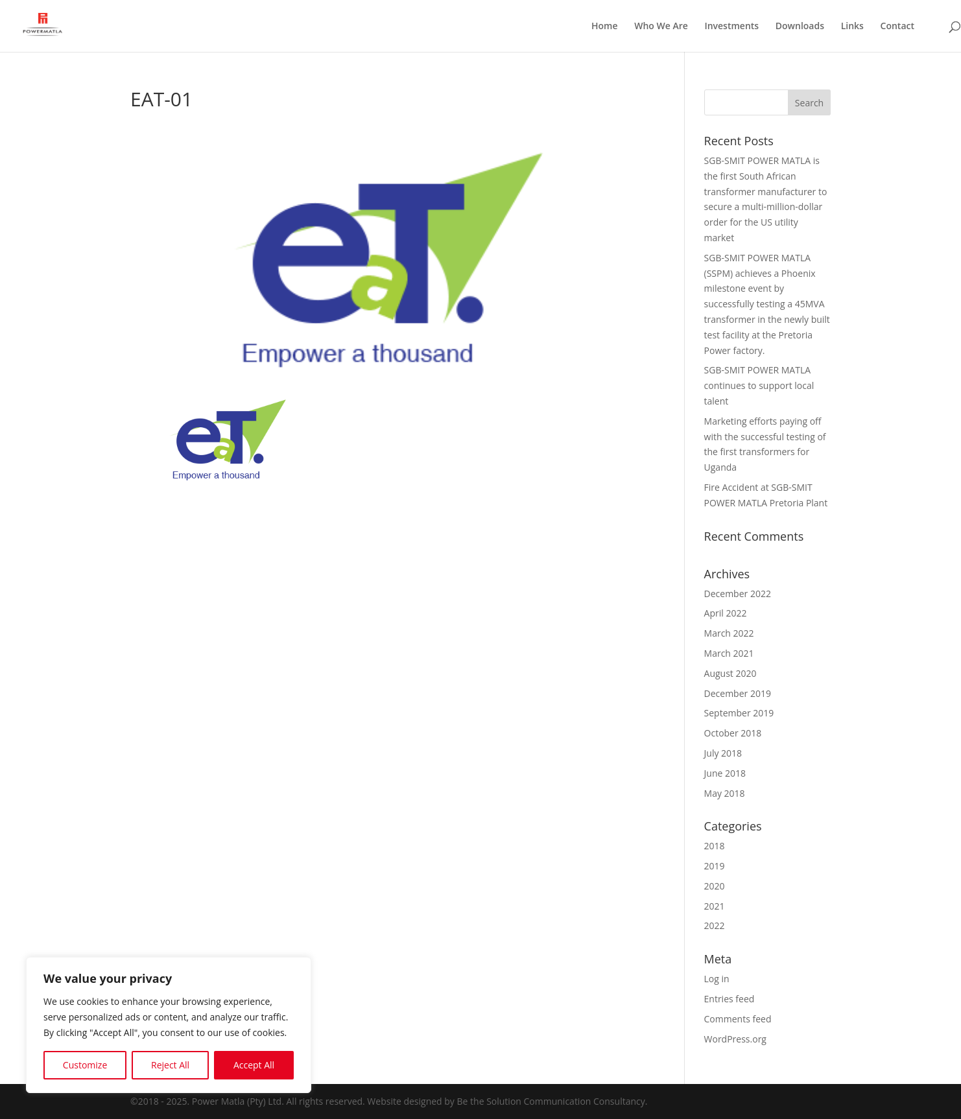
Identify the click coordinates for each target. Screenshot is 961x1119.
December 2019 (737, 693)
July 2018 (723, 753)
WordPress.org (735, 1039)
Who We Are (661, 26)
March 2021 (729, 653)
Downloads (800, 26)
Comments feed (738, 1019)
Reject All (170, 1065)
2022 (714, 925)
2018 (714, 846)
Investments (731, 26)
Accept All (253, 1065)
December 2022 (737, 593)
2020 (714, 886)
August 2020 (730, 673)
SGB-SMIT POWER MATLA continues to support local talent (759, 385)
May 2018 (724, 793)
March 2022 (729, 633)
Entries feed (729, 999)
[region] (168, 1025)
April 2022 (725, 613)
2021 (714, 906)
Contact (897, 26)
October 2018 (733, 733)
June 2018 (725, 773)
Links (852, 26)
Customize (85, 1065)
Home (604, 26)
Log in (717, 978)
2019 (714, 866)
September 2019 (739, 713)
